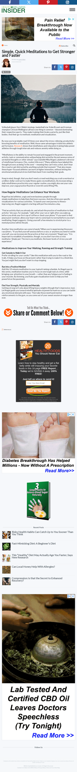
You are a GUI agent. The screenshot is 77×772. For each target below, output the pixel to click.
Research (18, 146)
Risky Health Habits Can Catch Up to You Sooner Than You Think (42, 533)
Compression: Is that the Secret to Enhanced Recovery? (37, 579)
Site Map (57, 767)
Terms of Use (50, 767)
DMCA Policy (34, 767)
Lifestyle (6, 72)
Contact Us (20, 767)
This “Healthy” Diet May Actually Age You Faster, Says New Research (42, 556)
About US (26, 767)
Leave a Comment (16, 61)
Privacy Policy (42, 767)
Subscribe (64, 46)
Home (6, 45)
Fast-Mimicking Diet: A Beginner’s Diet (34, 543)
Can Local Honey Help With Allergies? (33, 566)
